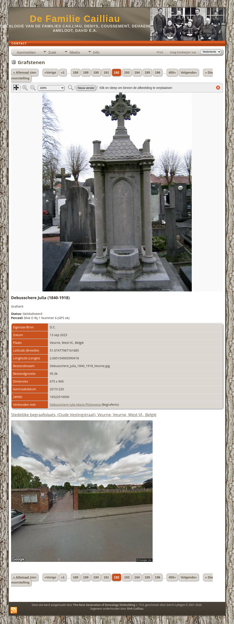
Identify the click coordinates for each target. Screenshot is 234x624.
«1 (63, 72)
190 (96, 72)
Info (96, 52)
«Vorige (50, 72)
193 (126, 72)
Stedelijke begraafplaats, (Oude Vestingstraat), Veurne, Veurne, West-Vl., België (83, 414)
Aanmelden (26, 52)
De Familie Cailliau (75, 18)
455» (172, 72)
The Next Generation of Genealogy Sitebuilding (104, 605)
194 (137, 72)
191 (106, 72)
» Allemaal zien (24, 72)
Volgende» (189, 72)
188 (75, 72)
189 (85, 72)
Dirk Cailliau (135, 609)
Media (74, 52)
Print (160, 52)
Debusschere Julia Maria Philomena (75, 404)
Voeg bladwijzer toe (183, 52)
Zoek (52, 52)
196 (157, 72)
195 (147, 72)
